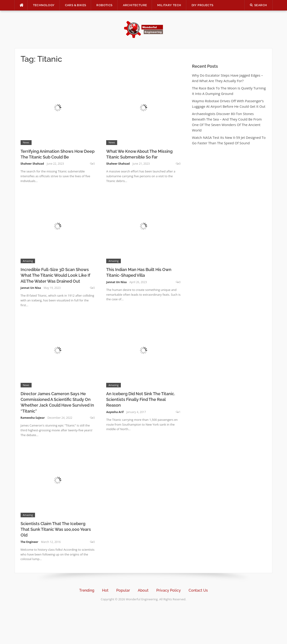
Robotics (104, 5)
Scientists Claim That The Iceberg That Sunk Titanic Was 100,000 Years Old (56, 529)
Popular (123, 590)
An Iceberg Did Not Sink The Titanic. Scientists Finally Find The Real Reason (140, 399)
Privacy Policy (168, 590)
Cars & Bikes (75, 5)
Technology (44, 5)
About (143, 590)
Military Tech (169, 5)
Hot (105, 590)
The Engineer (29, 542)
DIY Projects (203, 5)
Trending (86, 590)
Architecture (135, 5)
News (26, 142)
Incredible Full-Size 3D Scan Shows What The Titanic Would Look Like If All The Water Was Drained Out (55, 275)
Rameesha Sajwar (33, 418)
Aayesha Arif (115, 412)
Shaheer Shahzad (32, 164)
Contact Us (198, 590)
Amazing (28, 261)
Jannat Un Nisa (31, 288)
